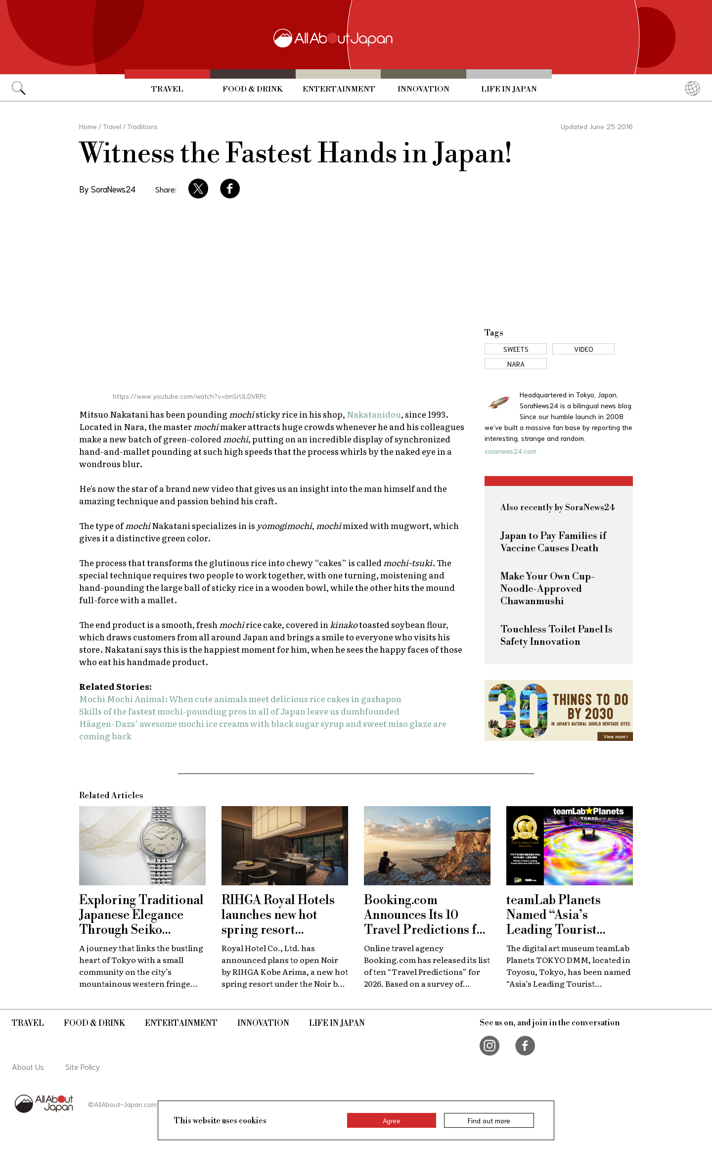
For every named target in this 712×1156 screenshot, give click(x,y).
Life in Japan (509, 89)
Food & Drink (252, 89)
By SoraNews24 (107, 188)
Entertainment (339, 89)
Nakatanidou (374, 414)
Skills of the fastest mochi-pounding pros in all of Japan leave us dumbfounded (239, 711)
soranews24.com (510, 450)
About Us (28, 1066)
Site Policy (82, 1066)
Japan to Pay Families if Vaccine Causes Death (553, 542)
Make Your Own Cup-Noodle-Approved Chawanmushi (547, 589)
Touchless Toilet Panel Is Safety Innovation (556, 636)
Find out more (489, 1120)
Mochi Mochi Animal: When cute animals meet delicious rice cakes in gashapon (240, 698)
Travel (167, 89)
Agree (391, 1120)
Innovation (423, 89)
